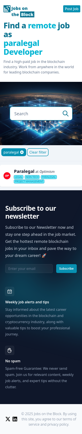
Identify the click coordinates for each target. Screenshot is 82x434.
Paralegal (49, 177)
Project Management (29, 181)
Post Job (72, 8)
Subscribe (66, 268)
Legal (18, 177)
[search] (65, 113)
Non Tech (32, 177)
